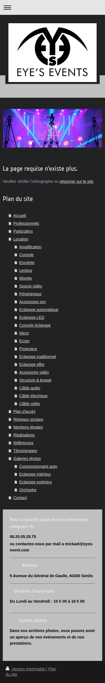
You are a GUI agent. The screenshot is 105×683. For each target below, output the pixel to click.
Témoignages (25, 450)
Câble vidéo (29, 403)
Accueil (19, 215)
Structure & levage (35, 380)
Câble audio (29, 388)
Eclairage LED (32, 317)
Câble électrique (33, 396)
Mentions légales (28, 427)
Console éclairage (35, 325)
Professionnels (26, 223)
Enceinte (26, 262)
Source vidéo (30, 286)
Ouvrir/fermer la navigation (52, 7)
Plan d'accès (24, 411)
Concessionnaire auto (38, 466)
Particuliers (23, 231)
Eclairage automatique (38, 309)
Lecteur (25, 270)
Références (23, 443)
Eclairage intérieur (35, 474)
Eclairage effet (31, 364)
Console (26, 254)
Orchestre (27, 490)
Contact (20, 497)
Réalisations (24, 435)
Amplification (30, 247)
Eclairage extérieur (35, 482)
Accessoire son (32, 302)
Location (20, 239)
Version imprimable (26, 669)
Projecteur (28, 349)
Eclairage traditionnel (37, 356)
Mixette (25, 278)
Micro (24, 333)
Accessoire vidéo (34, 372)
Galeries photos (27, 458)
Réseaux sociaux (28, 419)
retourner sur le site (77, 181)
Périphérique (30, 294)
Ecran (24, 341)
